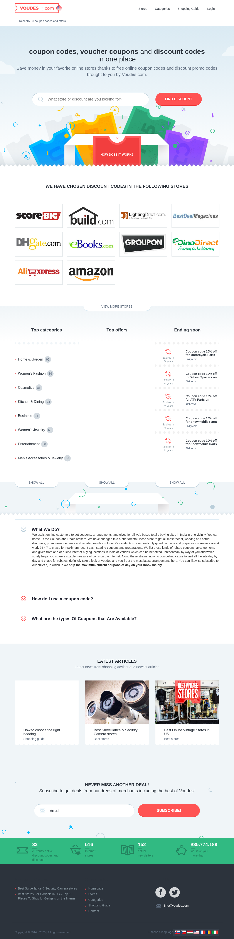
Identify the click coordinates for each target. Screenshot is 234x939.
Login (211, 8)
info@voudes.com (176, 905)
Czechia (183, 932)
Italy (215, 932)
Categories (162, 8)
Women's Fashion (36, 373)
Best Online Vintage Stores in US (187, 732)
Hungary (190, 932)
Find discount (178, 99)
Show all (36, 482)
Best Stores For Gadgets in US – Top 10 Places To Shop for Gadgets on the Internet (47, 896)
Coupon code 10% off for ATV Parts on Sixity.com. (201, 397)
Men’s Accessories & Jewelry (44, 458)
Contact (93, 911)
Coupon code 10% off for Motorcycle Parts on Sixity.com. (201, 353)
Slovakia (177, 932)
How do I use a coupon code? (62, 598)
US (196, 932)
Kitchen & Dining (35, 402)
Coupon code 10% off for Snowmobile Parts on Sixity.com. (201, 420)
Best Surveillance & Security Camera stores (116, 732)
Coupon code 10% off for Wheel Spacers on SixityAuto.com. (201, 375)
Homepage (95, 888)
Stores (142, 8)
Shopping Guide (188, 8)
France (202, 932)
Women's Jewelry (35, 430)
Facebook (160, 892)
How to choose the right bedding (42, 732)
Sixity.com (191, 359)
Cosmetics (30, 387)
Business (29, 416)
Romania (208, 932)
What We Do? (46, 529)
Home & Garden (34, 359)
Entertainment (33, 444)
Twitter (174, 892)
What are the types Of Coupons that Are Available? (84, 618)
